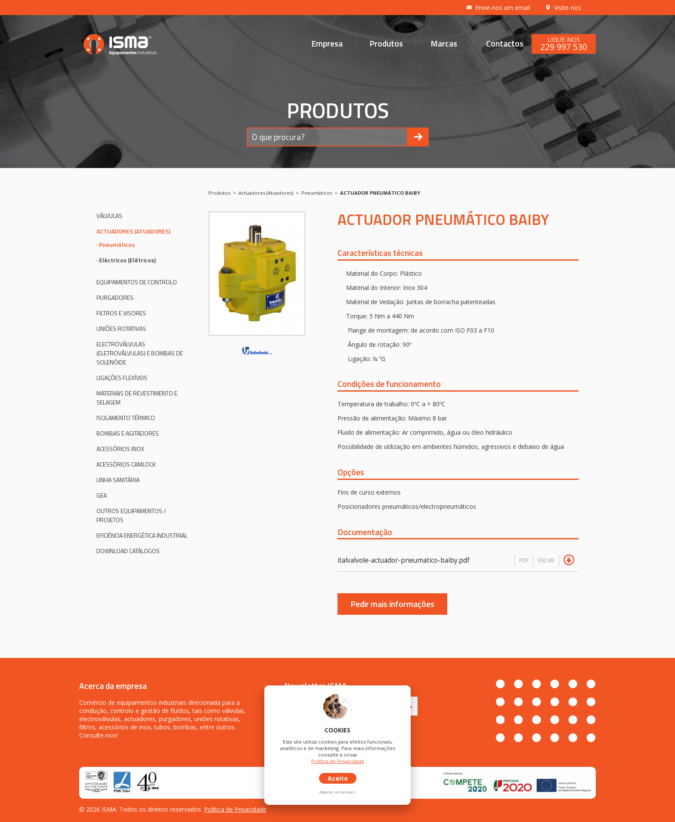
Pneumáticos (117, 244)
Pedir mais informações (392, 604)
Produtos (386, 43)
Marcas (443, 43)
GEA (101, 495)
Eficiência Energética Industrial (141, 535)
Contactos (504, 43)
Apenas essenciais (337, 792)
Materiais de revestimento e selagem (136, 398)
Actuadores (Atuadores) (133, 231)
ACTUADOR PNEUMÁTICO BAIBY (380, 193)
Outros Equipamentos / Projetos (131, 515)
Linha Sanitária (117, 479)
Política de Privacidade (235, 809)
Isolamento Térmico (125, 417)
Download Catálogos (128, 550)
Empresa (327, 43)
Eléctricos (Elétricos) (127, 260)
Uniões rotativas (121, 328)
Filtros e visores (121, 313)
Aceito (338, 778)
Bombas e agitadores (127, 433)
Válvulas (109, 215)
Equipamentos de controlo (136, 281)
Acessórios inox (120, 448)
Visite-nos (563, 7)
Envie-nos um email (498, 7)
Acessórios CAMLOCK (126, 464)
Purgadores (114, 297)
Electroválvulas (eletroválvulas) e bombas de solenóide (139, 353)
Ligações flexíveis (121, 377)
